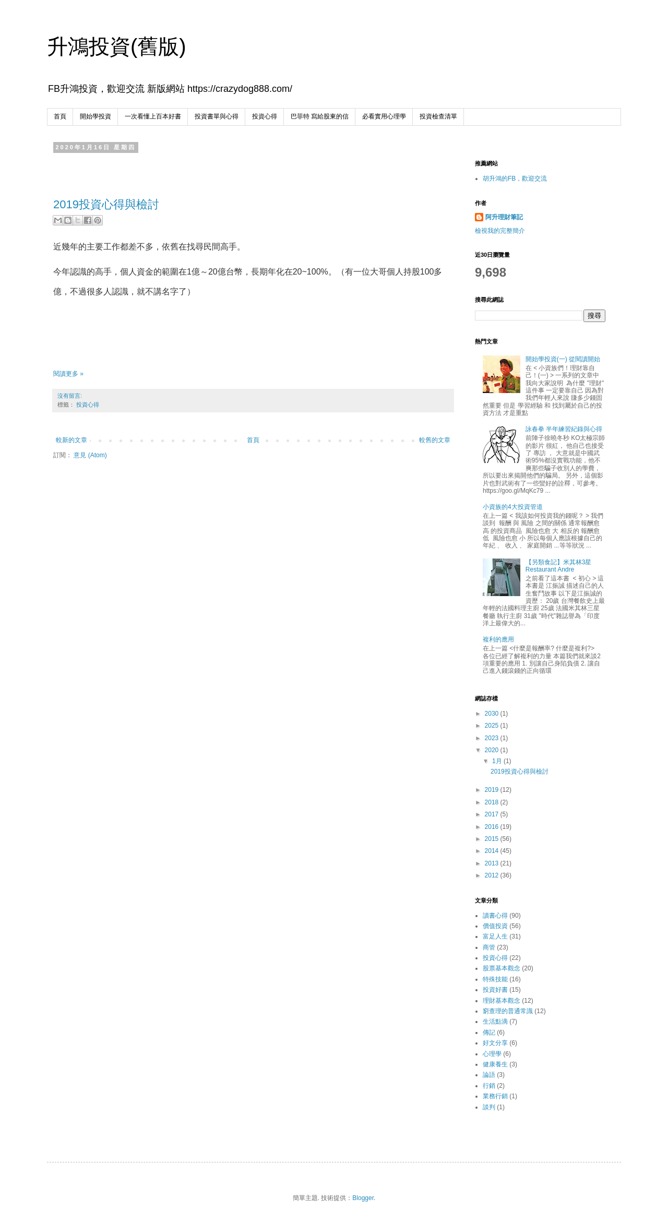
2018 (492, 802)
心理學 (492, 1054)
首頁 (60, 116)
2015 (492, 838)
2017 (492, 814)
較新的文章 (71, 440)
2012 (492, 875)
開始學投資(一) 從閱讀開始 (563, 359)
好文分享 (495, 1043)
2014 (492, 850)
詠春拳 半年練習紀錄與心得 (564, 429)
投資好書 (495, 989)
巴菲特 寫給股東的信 (320, 116)
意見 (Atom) (90, 455)
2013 (492, 863)
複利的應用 (498, 639)
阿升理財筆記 (504, 217)
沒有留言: (69, 396)
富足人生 (495, 936)
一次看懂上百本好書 (153, 116)
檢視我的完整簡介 (500, 230)
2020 (492, 750)
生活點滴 (495, 1021)
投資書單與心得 (216, 116)
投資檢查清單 (438, 116)
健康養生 (495, 1064)
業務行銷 (495, 1096)
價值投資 (495, 926)
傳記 (489, 1032)
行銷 (489, 1085)
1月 (498, 761)
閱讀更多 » (68, 373)
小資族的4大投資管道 (513, 506)
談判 (489, 1107)
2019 (492, 789)
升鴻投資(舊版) (116, 46)
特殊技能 (495, 979)
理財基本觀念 (501, 1000)
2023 (492, 738)
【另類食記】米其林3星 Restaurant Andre (559, 566)
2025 (492, 725)
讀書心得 (495, 915)
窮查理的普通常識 (508, 1011)
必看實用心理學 (384, 116)
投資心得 (264, 116)
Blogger (363, 1198)
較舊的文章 (434, 440)
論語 (489, 1074)
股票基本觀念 (501, 968)
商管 (489, 947)
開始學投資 (95, 116)
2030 (492, 713)
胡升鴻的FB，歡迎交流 (515, 178)
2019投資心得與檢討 (106, 204)
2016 (492, 826)
